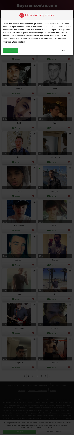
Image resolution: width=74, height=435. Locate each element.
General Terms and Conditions (43, 38)
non (63, 50)
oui (10, 50)
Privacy (26, 38)
